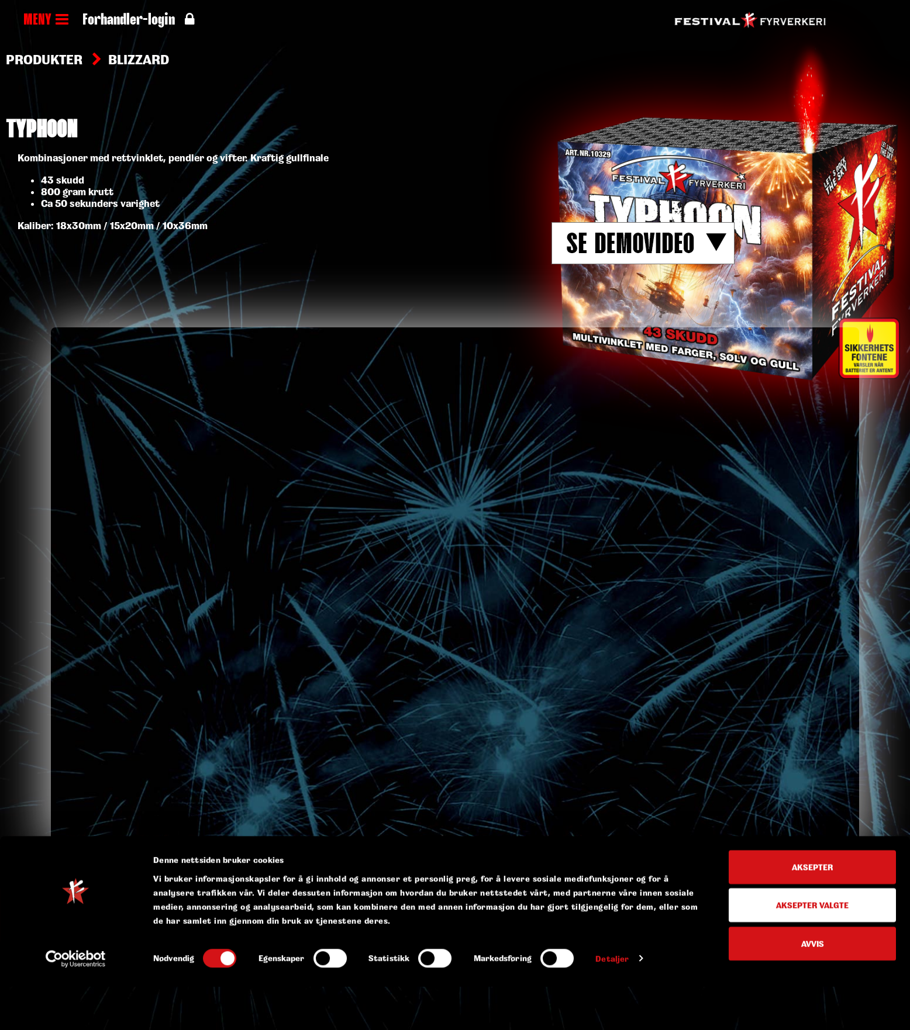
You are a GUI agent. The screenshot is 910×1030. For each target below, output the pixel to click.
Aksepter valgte (812, 766)
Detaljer (612, 819)
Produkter (44, 59)
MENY (45, 20)
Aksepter (812, 727)
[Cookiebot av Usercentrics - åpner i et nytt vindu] (76, 819)
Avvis (812, 804)
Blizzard (138, 59)
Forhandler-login (138, 20)
